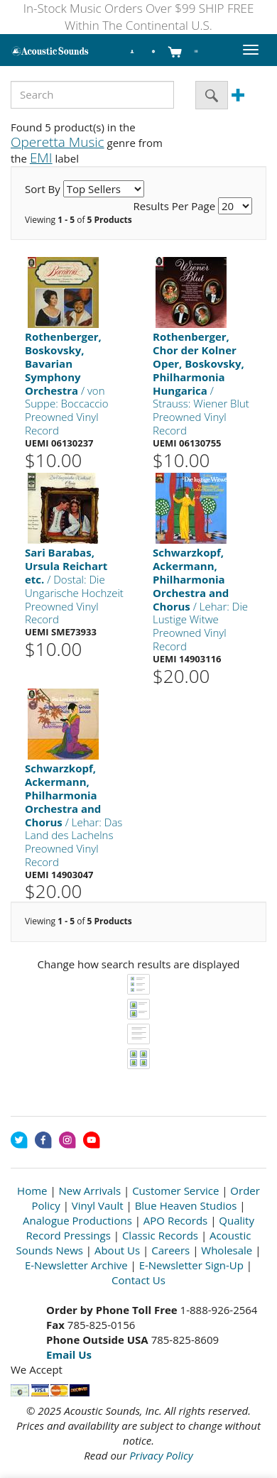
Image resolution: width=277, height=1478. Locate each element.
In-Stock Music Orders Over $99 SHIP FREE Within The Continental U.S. (138, 16)
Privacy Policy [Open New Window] (160, 1455)
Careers (170, 1250)
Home (32, 1190)
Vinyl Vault (98, 1205)
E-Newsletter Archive (76, 1265)
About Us (117, 1250)
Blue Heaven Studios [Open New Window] (186, 1205)
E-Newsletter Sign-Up (191, 1265)
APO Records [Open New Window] (175, 1220)
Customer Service (175, 1190)
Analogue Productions (77, 1220)
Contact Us (138, 1280)
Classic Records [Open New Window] (160, 1235)
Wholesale (226, 1250)
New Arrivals (90, 1190)
